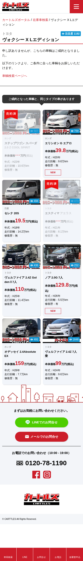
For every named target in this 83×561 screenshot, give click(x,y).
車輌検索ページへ (14, 76)
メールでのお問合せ (41, 436)
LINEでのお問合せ (41, 422)
